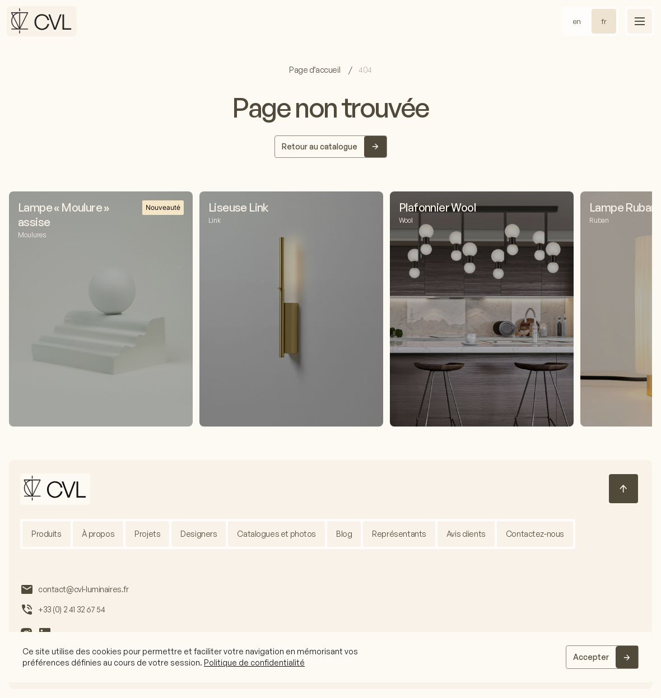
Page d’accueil (315, 69)
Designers (198, 533)
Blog (344, 533)
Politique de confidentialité (254, 662)
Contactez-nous (535, 533)
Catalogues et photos (277, 533)
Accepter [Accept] (591, 657)
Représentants (400, 533)
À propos (98, 533)
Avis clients (466, 533)
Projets (147, 533)
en (577, 21)
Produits (46, 533)
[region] (330, 657)
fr (604, 21)
